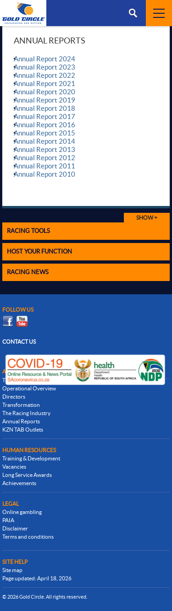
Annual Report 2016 (44, 125)
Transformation (21, 405)
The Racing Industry (26, 413)
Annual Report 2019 (44, 100)
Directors (13, 397)
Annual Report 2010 (44, 174)
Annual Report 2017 (44, 116)
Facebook (7, 321)
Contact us (19, 342)
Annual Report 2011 (44, 166)
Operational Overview (29, 388)
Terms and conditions (28, 537)
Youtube (22, 321)
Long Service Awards (27, 475)
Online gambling (22, 512)
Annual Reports (21, 421)
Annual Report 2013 (44, 149)
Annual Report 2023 (44, 67)
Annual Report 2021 (44, 83)
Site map (12, 570)
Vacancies (14, 467)
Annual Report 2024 (44, 59)
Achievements (19, 483)
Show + (146, 218)
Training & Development (31, 458)
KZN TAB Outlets (22, 430)
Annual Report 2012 (44, 158)
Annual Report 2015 (44, 133)
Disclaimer (15, 528)
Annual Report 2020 (44, 92)
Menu (133, 13)
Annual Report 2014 (44, 141)
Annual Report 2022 (44, 75)
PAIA (8, 520)
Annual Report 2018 (44, 108)
